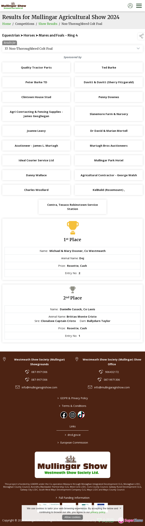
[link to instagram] (72, 415)
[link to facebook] (63, 415)
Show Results (48, 26)
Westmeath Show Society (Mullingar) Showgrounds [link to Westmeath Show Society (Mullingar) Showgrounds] (39, 362)
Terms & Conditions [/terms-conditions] (72, 406)
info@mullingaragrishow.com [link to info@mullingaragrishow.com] (39, 387)
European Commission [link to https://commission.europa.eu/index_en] (72, 442)
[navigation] (139, 5)
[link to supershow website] (130, 520)
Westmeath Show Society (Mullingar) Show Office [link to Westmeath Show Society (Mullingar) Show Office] (112, 362)
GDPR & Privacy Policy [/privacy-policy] (72, 398)
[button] (141, 36)
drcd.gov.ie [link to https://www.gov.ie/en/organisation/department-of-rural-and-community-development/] (72, 435)
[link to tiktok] (81, 414)
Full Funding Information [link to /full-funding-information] (72, 497)
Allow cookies (73, 517)
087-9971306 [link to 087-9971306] (39, 372)
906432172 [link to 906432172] (112, 372)
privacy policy (97, 512)
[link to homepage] (13, 5)
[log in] (130, 6)
